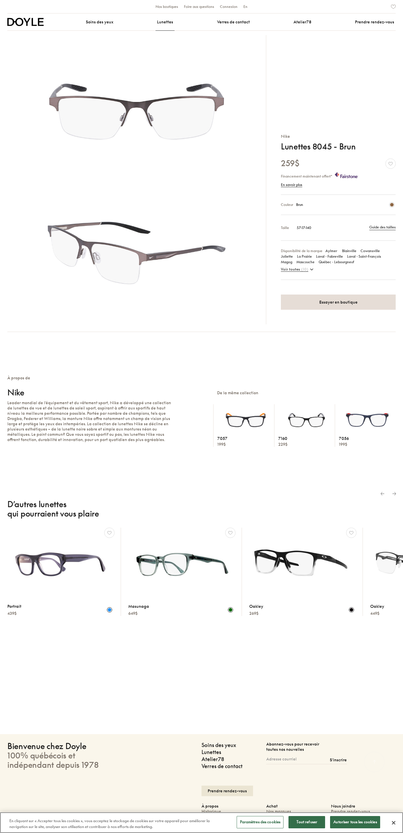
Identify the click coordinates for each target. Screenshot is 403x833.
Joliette (287, 256)
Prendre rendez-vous (350, 811)
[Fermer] (393, 824)
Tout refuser (306, 823)
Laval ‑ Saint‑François (364, 256)
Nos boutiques (167, 6)
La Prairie (304, 256)
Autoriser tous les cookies (355, 823)
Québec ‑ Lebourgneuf (336, 262)
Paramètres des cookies (260, 823)
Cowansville (370, 251)
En (245, 6)
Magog (286, 262)
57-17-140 (304, 228)
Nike (285, 136)
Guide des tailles (382, 227)
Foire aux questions (199, 6)
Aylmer (331, 251)
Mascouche (305, 262)
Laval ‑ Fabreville (329, 256)
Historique (211, 811)
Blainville (349, 251)
